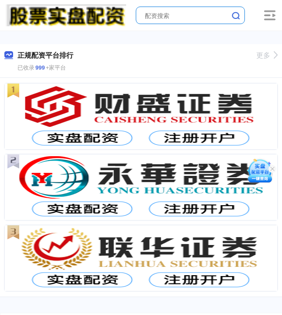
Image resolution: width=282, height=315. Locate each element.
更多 (267, 55)
